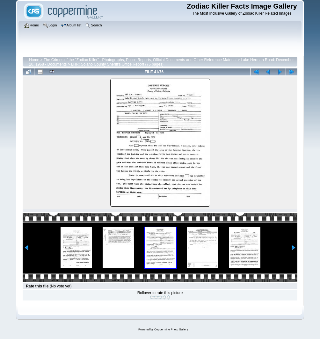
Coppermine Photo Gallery (171, 329)
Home (34, 60)
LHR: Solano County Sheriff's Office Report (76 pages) (117, 64)
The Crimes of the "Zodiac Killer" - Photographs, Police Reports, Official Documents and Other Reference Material (140, 60)
